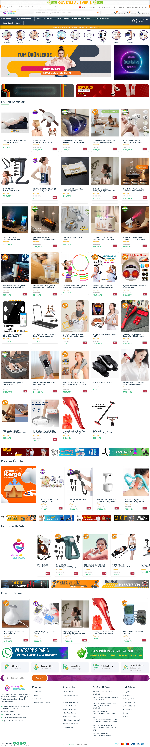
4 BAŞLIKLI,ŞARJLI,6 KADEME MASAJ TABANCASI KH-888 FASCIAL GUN (133, 383)
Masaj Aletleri (7, 19)
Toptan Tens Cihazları (44, 19)
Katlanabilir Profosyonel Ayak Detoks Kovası (14, 383)
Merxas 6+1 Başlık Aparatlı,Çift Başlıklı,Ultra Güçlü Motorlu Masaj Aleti (134, 335)
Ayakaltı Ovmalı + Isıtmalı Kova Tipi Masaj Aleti (134, 286)
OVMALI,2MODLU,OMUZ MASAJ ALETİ (104, 335)
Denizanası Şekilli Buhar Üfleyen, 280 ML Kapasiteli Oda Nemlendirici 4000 (44, 238)
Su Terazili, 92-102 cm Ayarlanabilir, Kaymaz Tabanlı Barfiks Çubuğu (104, 432)
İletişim (145, 7)
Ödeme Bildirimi (24, 7)
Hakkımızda (92, 7)
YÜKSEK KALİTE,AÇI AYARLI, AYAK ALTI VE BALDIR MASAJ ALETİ (73, 141)
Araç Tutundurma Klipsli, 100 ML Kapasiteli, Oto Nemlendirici (14, 286)
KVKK (98, 7)
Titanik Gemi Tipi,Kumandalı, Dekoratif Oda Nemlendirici (133, 190)
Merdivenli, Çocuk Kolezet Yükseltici (72, 238)
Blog (57, 7)
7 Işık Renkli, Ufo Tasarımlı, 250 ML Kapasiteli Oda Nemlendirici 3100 (104, 141)
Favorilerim (49, 7)
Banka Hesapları (37, 7)
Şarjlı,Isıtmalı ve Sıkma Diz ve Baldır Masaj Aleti (44, 383)
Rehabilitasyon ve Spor (81, 19)
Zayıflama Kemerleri (24, 19)
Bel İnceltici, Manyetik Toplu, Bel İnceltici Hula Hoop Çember (75, 286)
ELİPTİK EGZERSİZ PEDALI (102, 383)
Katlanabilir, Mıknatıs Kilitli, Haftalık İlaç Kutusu (73, 190)
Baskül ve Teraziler (102, 19)
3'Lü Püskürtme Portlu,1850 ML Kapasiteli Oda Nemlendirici (44, 286)
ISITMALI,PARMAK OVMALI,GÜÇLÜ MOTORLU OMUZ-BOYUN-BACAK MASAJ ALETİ (44, 141)
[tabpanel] (56, 61)
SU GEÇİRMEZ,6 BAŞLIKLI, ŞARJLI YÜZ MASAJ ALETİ (132, 141)
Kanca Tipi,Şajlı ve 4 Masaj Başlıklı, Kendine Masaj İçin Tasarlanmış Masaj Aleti (103, 286)
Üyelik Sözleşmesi (119, 7)
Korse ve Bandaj (63, 19)
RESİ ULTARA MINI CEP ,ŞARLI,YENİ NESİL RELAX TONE (14, 432)
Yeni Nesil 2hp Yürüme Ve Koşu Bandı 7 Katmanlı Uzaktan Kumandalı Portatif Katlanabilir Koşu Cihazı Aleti (44, 335)
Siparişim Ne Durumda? (9, 7)
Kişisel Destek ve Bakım (12, 23)
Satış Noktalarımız (107, 7)
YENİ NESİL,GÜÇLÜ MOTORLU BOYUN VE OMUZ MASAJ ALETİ (74, 383)
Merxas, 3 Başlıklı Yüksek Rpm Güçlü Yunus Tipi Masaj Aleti (74, 432)
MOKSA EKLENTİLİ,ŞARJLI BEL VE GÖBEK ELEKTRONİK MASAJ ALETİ (44, 432)
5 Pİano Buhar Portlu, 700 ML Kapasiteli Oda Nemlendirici (104, 238)
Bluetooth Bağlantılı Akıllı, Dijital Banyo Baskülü (12, 335)
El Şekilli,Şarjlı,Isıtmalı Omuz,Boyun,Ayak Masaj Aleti (104, 190)
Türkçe (82, 7)
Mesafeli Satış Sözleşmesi (133, 7)
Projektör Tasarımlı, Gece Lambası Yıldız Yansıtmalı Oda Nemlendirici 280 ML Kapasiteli (134, 238)
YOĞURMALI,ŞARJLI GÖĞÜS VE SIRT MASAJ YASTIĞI (14, 141)
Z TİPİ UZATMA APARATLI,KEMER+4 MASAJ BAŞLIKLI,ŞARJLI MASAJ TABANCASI (12, 190)
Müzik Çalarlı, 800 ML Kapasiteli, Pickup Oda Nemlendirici (11, 238)
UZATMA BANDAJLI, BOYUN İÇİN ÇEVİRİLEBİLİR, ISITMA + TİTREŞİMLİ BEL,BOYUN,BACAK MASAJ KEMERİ (44, 190)
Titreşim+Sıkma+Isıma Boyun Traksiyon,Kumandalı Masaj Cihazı (73, 335)
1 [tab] (8, 74)
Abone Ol (39, 678)
